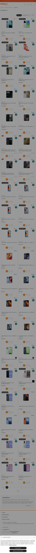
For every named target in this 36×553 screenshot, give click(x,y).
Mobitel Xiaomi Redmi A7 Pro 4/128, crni (26, 242)
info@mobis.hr (6, 529)
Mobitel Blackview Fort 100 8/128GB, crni (26, 126)
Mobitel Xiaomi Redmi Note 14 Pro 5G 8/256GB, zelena (26, 80)
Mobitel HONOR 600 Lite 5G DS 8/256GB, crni (26, 360)
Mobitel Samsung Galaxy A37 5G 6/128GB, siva (25, 477)
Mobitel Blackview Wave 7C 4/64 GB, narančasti (8, 266)
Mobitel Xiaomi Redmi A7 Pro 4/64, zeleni (9, 242)
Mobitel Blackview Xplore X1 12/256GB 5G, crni (26, 289)
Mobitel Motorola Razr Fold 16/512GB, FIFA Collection (8, 104)
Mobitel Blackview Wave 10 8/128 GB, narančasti (26, 430)
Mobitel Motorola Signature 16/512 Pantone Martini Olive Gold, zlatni (25, 150)
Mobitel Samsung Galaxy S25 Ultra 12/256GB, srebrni (25, 383)
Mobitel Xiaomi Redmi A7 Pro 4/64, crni (8, 196)
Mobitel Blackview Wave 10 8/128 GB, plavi (8, 430)
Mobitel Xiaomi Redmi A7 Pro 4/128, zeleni (8, 220)
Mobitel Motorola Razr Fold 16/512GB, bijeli (26, 104)
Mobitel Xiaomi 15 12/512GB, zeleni (25, 32)
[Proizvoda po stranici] (33, 15)
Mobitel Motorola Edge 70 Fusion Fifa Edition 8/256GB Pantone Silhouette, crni (8, 150)
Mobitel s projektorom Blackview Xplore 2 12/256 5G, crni (9, 313)
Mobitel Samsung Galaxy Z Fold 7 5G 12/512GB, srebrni (8, 57)
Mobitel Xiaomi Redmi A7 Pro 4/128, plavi (26, 196)
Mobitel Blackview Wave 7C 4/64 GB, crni (26, 265)
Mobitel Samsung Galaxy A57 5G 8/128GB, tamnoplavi (7, 383)
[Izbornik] (35, 4)
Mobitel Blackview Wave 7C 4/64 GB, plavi (9, 288)
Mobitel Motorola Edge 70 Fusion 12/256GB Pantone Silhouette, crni (7, 174)
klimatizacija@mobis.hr (14, 531)
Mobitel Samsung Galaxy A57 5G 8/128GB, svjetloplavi (25, 454)
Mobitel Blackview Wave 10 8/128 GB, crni (26, 406)
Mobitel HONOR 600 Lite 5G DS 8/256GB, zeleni (9, 360)
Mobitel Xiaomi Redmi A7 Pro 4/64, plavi (26, 219)
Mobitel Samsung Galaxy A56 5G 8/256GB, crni (7, 80)
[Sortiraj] (26, 15)
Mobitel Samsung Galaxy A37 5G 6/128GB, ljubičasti (7, 477)
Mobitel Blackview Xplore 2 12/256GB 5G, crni (26, 313)
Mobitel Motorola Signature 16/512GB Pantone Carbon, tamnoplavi (26, 174)
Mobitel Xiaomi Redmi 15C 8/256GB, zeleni (8, 33)
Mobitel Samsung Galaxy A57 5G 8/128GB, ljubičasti (7, 454)
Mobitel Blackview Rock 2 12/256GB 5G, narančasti (26, 336)
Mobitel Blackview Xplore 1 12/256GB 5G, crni (9, 336)
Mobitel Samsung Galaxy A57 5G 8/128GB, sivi (7, 407)
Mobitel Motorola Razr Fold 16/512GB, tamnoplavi (8, 127)
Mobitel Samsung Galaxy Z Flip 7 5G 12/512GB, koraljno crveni (25, 57)
